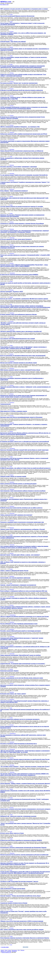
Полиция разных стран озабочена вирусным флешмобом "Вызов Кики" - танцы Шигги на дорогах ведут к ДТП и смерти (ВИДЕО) (24, 265)
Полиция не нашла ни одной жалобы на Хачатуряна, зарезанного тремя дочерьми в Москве (25, 283)
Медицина (12, 165)
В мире (11, 14)
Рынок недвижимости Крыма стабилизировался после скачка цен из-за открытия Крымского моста (24, 727)
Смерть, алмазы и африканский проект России (14, 570)
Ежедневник (14, 950)
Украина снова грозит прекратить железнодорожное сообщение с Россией (22, 529)
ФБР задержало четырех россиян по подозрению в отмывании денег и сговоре (24, 9)
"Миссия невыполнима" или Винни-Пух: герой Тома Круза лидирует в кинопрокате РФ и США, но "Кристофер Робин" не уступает (25, 751)
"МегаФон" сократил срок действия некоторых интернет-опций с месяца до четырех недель (22, 323)
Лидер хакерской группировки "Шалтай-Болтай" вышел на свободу (20, 655)
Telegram (22, 950)
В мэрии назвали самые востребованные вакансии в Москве (18, 314)
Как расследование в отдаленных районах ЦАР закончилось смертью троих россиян (23, 735)
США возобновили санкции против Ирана (12, 888)
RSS (19, 950)
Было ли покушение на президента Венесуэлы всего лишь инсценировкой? (23, 355)
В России (11, 31)
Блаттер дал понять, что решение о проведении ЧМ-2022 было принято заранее (24, 298)
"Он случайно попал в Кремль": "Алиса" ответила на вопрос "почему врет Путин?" (25, 766)
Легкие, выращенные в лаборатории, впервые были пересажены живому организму (22, 158)
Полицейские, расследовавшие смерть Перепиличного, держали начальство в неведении (23, 500)
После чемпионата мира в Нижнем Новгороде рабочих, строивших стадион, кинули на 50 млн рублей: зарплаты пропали (25, 607)
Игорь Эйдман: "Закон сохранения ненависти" (14, 190)
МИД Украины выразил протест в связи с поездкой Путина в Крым (20, 370)
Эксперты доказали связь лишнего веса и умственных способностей (21, 331)
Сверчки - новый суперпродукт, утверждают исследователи (18, 585)
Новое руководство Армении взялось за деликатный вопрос (18, 483)
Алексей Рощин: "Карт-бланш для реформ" (13, 41)
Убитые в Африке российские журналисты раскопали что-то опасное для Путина (24, 616)
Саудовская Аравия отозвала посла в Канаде (13, 903)
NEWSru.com (5, 2)
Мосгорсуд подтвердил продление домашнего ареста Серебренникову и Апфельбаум (21, 379)
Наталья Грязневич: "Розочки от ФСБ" (11, 291)
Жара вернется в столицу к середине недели (13, 411)
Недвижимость (13, 614)
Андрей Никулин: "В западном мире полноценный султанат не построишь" (22, 663)
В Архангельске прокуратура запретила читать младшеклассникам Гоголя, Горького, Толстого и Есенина (22, 117)
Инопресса (12, 132)
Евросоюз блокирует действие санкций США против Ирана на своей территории (24, 450)
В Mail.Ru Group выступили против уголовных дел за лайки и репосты (21, 507)
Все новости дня (4, 4)
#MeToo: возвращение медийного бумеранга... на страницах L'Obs (20, 126)
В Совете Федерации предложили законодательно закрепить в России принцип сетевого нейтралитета (24, 537)
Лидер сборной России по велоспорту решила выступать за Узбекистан (21, 151)
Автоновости (12, 273)
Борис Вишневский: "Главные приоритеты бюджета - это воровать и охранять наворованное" (23, 425)
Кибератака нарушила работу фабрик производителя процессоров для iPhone (23, 134)
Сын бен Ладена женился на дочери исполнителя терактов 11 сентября (21, 206)
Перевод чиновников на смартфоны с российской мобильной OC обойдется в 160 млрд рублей (24, 647)
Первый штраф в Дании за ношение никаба (13, 476)
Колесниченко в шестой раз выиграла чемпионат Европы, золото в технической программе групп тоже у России (24, 459)
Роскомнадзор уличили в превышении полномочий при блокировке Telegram (23, 847)
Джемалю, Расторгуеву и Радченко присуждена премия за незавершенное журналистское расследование (22, 215)
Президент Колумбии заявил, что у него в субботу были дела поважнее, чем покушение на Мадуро (23, 33)
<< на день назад (5, 947)
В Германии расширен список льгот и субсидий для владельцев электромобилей (24, 441)
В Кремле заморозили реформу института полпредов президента (19, 719)
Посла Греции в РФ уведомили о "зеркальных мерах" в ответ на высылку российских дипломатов (22, 24)
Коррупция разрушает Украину (9, 670)
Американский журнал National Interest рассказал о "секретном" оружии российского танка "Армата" (21, 638)
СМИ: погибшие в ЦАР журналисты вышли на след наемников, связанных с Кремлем (23, 562)
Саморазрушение (5, 404)
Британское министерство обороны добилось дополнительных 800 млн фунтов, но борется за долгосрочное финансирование (25, 433)
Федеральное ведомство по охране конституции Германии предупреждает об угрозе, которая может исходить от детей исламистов (23, 396)
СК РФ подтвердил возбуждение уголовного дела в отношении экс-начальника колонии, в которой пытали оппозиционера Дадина (23, 108)
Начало (2, 950)
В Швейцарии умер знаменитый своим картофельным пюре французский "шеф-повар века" (24, 198)
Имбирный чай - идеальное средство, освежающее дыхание (18, 816)
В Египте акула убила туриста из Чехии (12, 833)
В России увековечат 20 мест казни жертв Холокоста (16, 239)
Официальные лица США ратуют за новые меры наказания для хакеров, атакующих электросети (22, 247)
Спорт (11, 156)
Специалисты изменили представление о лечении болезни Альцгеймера (22, 223)
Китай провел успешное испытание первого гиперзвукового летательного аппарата (25, 809)
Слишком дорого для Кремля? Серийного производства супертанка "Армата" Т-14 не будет (24, 183)
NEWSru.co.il (3, 951)
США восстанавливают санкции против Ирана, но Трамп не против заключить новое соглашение (23, 58)
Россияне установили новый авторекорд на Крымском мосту (18, 743)
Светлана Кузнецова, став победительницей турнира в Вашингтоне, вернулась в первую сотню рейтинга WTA (24, 701)
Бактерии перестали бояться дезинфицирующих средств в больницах (21, 417)
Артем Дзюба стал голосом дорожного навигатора (15, 577)
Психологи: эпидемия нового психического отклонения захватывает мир (22, 522)
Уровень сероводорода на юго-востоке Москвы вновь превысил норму (21, 678)
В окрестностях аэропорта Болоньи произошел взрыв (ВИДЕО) (19, 274)
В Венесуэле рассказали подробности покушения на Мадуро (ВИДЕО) (21, 840)
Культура (11, 354)
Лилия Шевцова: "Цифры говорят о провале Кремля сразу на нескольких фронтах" (25, 783)
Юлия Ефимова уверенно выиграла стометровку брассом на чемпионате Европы (24, 938)
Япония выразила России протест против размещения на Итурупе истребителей (24, 854)
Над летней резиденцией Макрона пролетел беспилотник (17, 16)
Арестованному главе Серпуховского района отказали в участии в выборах (22, 490)
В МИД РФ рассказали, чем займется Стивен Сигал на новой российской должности (25, 468)
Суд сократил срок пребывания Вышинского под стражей (17, 338)
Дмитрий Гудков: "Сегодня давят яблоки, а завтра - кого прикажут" (20, 555)
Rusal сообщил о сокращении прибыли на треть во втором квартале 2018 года (23, 591)
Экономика (12, 149)
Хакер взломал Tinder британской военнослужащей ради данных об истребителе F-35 (25, 710)
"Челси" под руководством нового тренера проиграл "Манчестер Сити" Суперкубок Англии (25, 824)
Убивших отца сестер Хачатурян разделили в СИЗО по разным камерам (21, 921)
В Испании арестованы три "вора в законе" (13, 693)
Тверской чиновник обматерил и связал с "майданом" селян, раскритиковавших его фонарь (25, 387)
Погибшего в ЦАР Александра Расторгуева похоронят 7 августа (19, 881)
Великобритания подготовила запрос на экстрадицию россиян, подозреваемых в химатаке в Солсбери (24, 49)
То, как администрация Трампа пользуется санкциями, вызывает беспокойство (24, 175)
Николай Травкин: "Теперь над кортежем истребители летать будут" (20, 895)
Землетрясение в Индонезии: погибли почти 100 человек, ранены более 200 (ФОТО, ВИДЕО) (25, 791)
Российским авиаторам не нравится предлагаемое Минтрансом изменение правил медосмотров (25, 141)
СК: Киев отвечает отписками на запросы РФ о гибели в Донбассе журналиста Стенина (23, 598)
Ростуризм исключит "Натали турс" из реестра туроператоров (19, 83)
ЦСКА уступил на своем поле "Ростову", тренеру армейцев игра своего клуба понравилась (23, 912)
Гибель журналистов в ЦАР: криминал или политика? (16, 515)
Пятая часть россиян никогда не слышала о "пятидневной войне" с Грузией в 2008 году (25, 255)
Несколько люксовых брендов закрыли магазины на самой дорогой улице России (24, 759)
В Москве (9, 951)
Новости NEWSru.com (6, 952)
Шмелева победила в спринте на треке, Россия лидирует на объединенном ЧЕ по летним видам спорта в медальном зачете (24, 863)
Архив (9, 950)
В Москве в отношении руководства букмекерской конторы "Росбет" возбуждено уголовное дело (24, 800)
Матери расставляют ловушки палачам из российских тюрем (18, 362)
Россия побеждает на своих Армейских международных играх (18, 623)
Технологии (12, 139)
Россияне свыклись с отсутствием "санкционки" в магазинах (18, 166)
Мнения (11, 47)
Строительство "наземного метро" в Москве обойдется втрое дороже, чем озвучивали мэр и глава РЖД (22, 98)
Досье (6, 950)
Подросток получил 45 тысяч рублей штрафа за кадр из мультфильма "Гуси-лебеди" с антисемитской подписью (23, 75)
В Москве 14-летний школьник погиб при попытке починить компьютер (21, 90)
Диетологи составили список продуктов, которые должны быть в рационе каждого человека (25, 685)
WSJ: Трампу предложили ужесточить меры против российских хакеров (21, 929)
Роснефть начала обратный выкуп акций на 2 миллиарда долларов (20, 631)
